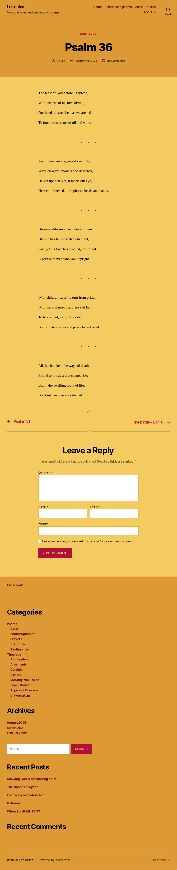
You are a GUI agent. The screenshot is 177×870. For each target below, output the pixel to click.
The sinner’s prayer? (22, 787)
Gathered (14, 803)
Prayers (16, 639)
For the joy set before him (25, 795)
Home (97, 7)
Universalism (20, 696)
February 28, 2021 (85, 61)
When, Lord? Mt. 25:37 (23, 812)
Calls (14, 629)
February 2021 (18, 733)
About (148, 12)
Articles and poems (118, 7)
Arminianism (19, 665)
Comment (45, 473)
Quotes (150, 7)
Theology (14, 655)
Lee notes (16, 7)
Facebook (15, 585)
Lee (62, 61)
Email (94, 507)
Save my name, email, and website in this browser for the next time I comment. (87, 541)
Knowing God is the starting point (31, 779)
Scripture (88, 34)
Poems (12, 624)
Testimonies (19, 650)
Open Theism (20, 685)
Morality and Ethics (24, 680)
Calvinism (17, 670)
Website (43, 524)
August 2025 (16, 723)
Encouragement (22, 634)
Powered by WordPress (54, 860)
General (16, 675)
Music (138, 7)
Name (43, 507)
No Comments (117, 61)
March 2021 (16, 728)
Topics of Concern (24, 691)
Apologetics (19, 660)
